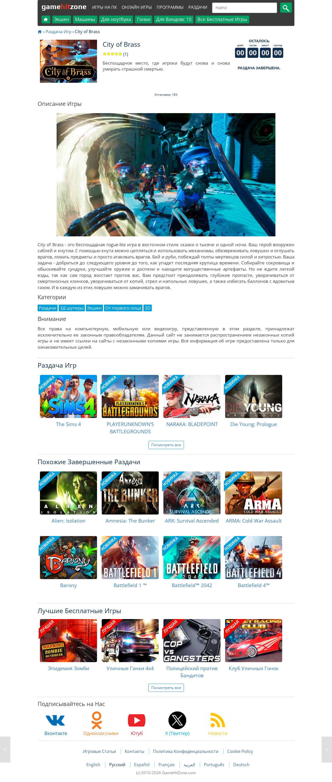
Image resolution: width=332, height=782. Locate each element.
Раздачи (197, 7)
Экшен (61, 19)
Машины (85, 19)
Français (167, 764)
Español (142, 764)
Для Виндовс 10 (173, 19)
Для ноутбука (116, 19)
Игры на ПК (104, 7)
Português (214, 764)
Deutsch (241, 764)
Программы (170, 7)
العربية (190, 764)
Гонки (143, 19)
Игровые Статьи (99, 751)
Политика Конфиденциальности (185, 751)
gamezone (64, 6)
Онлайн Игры (137, 7)
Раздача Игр (58, 32)
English (93, 764)
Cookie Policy (240, 751)
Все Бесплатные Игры (222, 19)
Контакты (134, 751)
